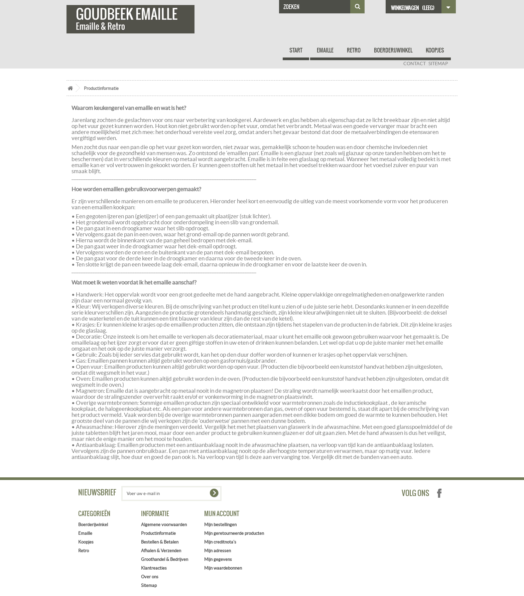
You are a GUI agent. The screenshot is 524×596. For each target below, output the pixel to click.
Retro (354, 50)
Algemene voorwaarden (164, 524)
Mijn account (221, 513)
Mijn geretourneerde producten (234, 533)
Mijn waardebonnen (223, 568)
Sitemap (149, 585)
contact (414, 63)
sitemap (438, 63)
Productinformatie (158, 533)
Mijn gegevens (218, 559)
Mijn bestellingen (220, 524)
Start (295, 50)
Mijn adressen (217, 550)
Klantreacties (154, 568)
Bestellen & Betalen (159, 542)
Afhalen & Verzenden (161, 550)
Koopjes (435, 50)
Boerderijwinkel (393, 50)
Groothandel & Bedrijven (164, 559)
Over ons (149, 576)
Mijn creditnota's (220, 542)
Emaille (325, 50)
